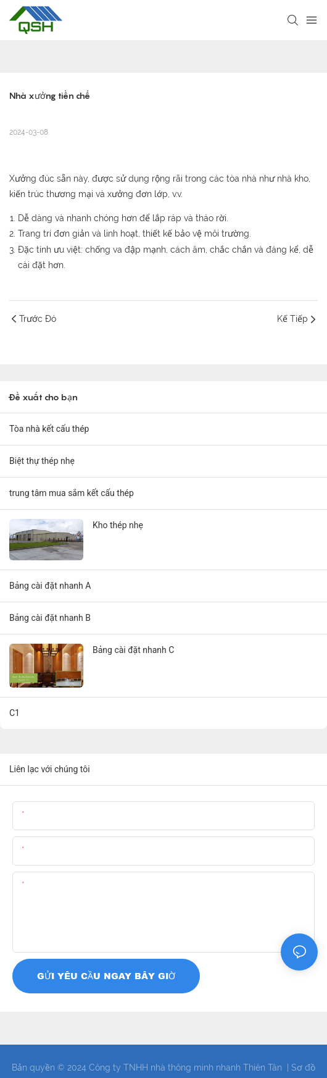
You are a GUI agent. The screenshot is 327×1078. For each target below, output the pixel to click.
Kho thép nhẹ (118, 525)
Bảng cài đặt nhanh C (133, 650)
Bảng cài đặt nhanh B (50, 618)
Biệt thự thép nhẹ (42, 461)
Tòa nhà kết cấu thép (49, 429)
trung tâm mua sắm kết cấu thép (71, 493)
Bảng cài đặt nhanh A (50, 586)
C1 (14, 713)
